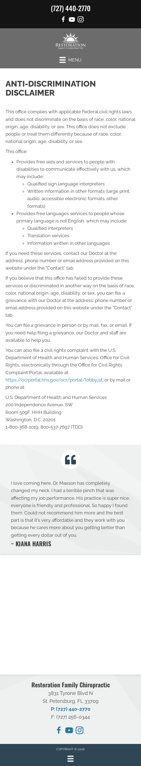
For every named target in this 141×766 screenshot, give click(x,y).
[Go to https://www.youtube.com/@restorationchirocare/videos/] (72, 20)
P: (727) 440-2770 (70, 709)
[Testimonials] (70, 513)
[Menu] (70, 59)
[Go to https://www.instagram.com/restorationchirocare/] (81, 20)
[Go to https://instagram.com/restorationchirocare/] (79, 731)
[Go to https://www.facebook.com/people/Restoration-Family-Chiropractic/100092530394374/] (63, 20)
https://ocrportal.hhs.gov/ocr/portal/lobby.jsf (53, 380)
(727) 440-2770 (70, 8)
